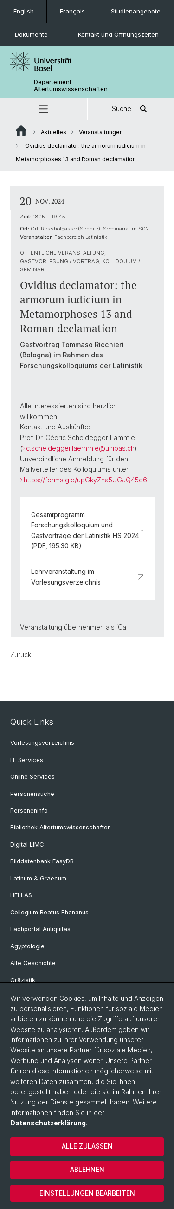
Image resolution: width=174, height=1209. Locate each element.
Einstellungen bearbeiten (87, 1193)
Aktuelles (53, 132)
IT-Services (26, 759)
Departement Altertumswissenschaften (71, 85)
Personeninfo (29, 810)
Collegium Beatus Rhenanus (49, 912)
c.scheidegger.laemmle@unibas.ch (80, 448)
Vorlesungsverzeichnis (42, 742)
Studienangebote (136, 11)
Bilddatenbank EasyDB (42, 861)
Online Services (32, 776)
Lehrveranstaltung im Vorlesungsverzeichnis (87, 576)
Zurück (20, 654)
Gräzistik (22, 980)
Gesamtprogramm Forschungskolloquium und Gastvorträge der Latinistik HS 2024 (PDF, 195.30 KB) (87, 530)
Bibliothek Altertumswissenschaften (60, 827)
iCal (122, 627)
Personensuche (32, 793)
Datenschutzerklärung (48, 1123)
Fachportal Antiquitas (40, 929)
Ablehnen (87, 1169)
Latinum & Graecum (38, 878)
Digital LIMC (27, 844)
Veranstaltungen (101, 132)
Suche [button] (131, 109)
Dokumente (31, 34)
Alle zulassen (87, 1146)
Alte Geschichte (33, 962)
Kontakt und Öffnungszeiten (118, 34)
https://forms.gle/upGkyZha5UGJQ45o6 (85, 480)
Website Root (21, 130)
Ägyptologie (27, 946)
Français (72, 11)
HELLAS (21, 895)
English (23, 11)
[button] (43, 109)
